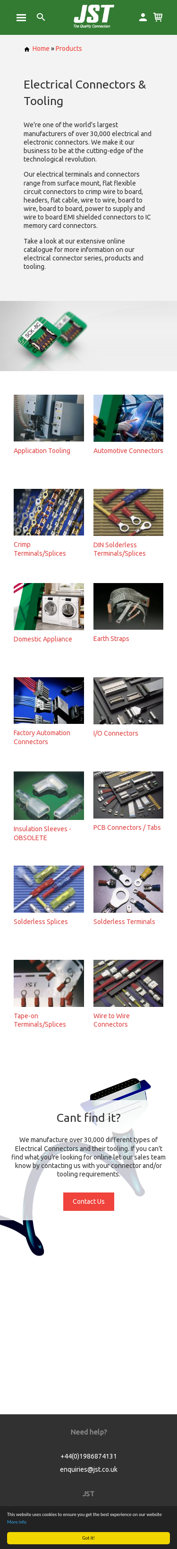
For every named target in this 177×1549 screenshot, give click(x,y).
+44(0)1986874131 (88, 1456)
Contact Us (89, 1201)
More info (16, 1522)
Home (37, 48)
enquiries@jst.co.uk (89, 1469)
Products (69, 48)
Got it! (88, 1538)
